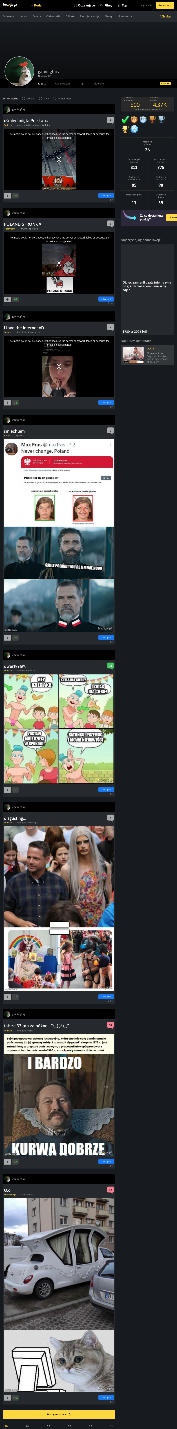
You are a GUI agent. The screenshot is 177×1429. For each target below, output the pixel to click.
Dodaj (38, 5)
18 (27, 1426)
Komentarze (65, 98)
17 (48, 1426)
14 (112, 1426)
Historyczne (9, 229)
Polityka (70, 16)
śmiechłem (14, 431)
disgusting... (15, 818)
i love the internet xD (24, 327)
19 (6, 1426)
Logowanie (146, 5)
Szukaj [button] (167, 16)
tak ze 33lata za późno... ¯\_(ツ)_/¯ (36, 1025)
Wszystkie (12, 98)
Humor (23, 16)
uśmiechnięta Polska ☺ (26, 120)
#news (30, 1030)
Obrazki (30, 98)
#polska (21, 125)
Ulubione (98, 83)
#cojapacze (26, 1194)
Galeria (37, 16)
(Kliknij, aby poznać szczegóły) (147, 109)
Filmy (108, 5)
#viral (38, 332)
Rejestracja (165, 5)
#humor (24, 229)
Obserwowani (62, 83)
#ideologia (32, 822)
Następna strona (59, 1414)
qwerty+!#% (15, 666)
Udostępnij (106, 195)
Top (124, 5)
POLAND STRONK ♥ (22, 224)
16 (69, 1426)
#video (29, 125)
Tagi (81, 83)
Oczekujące (86, 5)
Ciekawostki (53, 16)
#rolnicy (46, 125)
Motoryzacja (125, 16)
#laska (31, 332)
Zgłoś (111, 200)
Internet (7, 332)
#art (19, 332)
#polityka (33, 229)
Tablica (42, 83)
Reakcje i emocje (89, 16)
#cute (24, 332)
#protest (37, 125)
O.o (7, 1190)
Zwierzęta (8, 16)
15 (90, 1426)
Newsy (108, 16)
